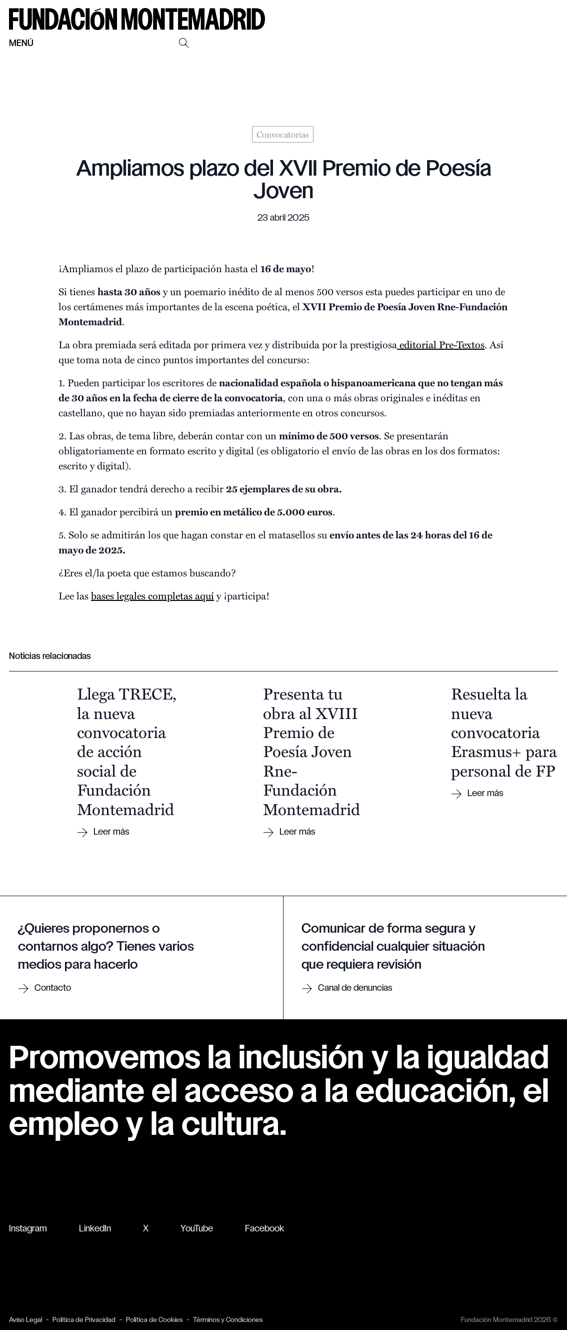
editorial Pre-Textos (440, 344)
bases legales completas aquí (152, 595)
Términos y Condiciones (227, 1320)
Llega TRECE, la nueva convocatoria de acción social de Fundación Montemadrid (126, 751)
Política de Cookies (154, 1320)
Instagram (28, 1229)
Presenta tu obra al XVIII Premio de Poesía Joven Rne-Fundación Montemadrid (311, 751)
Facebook (264, 1229)
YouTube (196, 1229)
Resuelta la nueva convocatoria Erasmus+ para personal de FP (504, 732)
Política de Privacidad (84, 1320)
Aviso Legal (25, 1320)
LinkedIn (95, 1229)
